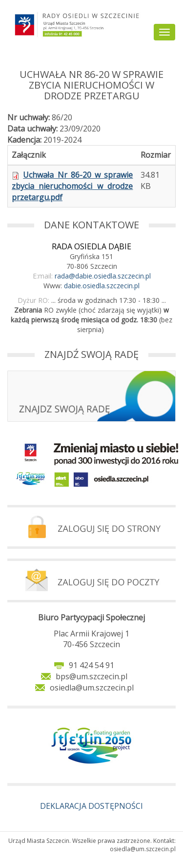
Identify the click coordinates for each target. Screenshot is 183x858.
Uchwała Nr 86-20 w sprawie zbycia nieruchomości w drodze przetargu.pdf (72, 186)
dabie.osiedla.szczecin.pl (102, 285)
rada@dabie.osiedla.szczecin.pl (103, 275)
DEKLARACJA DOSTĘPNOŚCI (91, 806)
